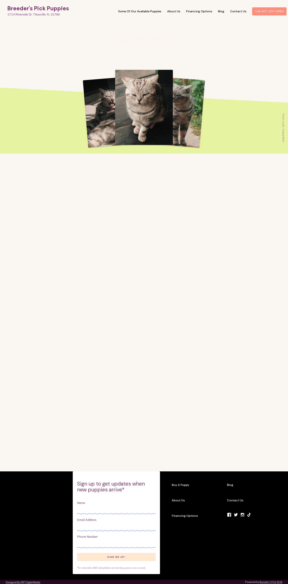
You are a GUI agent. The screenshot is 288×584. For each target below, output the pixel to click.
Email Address (86, 520)
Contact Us (238, 11)
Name (81, 503)
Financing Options (199, 11)
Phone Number (87, 536)
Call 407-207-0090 (269, 11)
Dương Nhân (283, 135)
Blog (221, 11)
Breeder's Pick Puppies (38, 8)
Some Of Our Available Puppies (139, 11)
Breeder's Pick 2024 (271, 582)
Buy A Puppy (180, 485)
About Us (173, 11)
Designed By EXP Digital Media (23, 582)
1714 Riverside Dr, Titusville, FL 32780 (33, 14)
